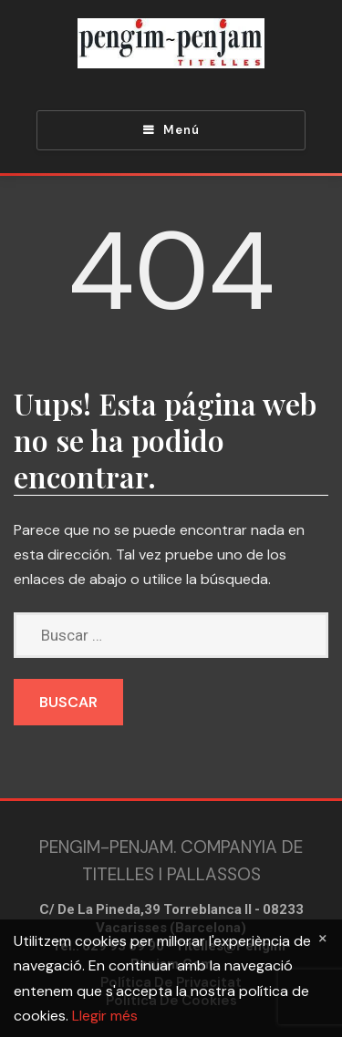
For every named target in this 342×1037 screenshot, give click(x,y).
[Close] (322, 938)
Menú (181, 130)
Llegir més (105, 1015)
